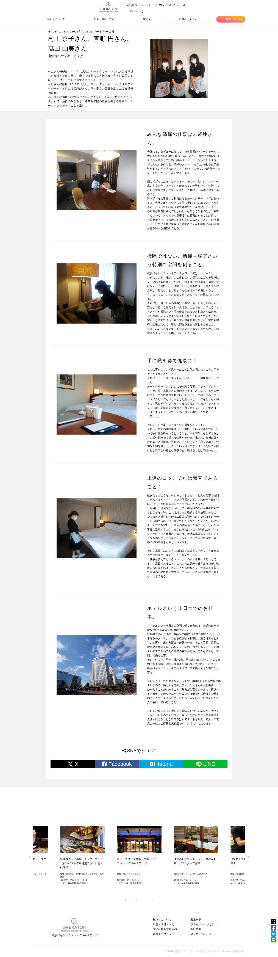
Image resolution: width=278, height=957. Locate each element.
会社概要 (196, 929)
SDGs (146, 19)
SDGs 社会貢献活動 (165, 929)
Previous (30, 857)
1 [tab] (125, 900)
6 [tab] (152, 900)
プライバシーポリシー (204, 924)
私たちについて (56, 19)
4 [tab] (141, 900)
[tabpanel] (139, 857)
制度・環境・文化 (104, 19)
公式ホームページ (201, 933)
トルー (241, 951)
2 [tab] (131, 900)
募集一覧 (234, 19)
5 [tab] (147, 900)
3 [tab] (136, 900)
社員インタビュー (189, 19)
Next (248, 857)
